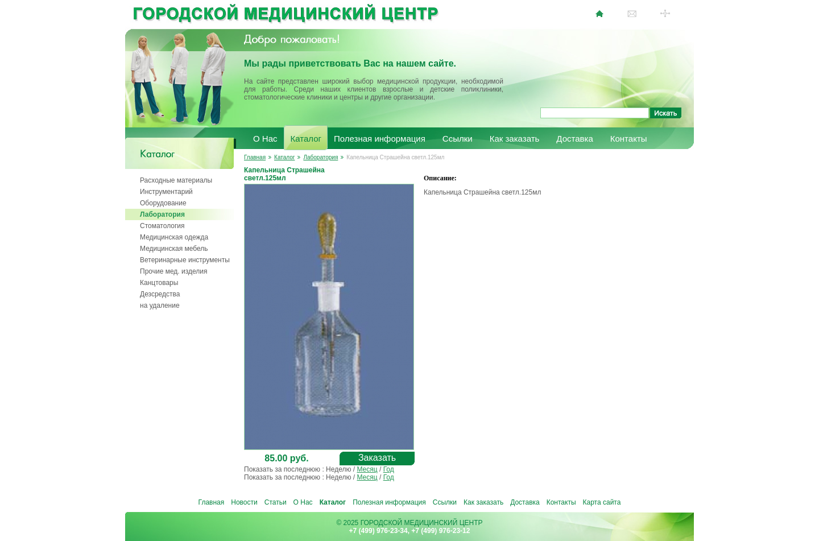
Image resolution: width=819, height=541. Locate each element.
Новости (244, 502)
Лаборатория (162, 214)
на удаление (160, 305)
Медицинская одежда (174, 237)
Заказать (377, 457)
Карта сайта (602, 502)
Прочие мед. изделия (173, 271)
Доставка (574, 138)
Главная (255, 157)
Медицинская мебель (174, 249)
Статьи (275, 502)
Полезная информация (379, 138)
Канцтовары (159, 283)
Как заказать (515, 138)
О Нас (265, 138)
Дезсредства (160, 294)
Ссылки (457, 138)
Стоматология (162, 226)
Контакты (628, 138)
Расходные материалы (176, 180)
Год (388, 469)
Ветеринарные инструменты (185, 260)
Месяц (367, 469)
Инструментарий (166, 192)
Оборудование (163, 203)
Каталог (306, 138)
